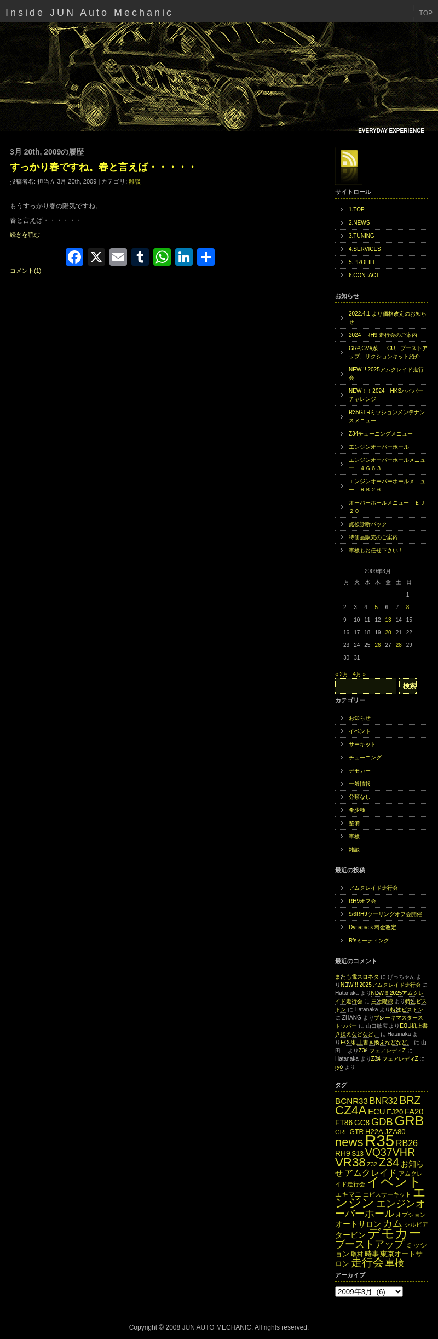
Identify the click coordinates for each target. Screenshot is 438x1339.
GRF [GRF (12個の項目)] (341, 1132)
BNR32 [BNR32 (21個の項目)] (384, 1101)
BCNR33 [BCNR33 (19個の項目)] (351, 1101)
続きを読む (25, 234)
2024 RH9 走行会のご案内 (383, 335)
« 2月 (341, 674)
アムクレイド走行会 (373, 888)
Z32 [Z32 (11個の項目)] (372, 1164)
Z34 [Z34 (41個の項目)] (389, 1162)
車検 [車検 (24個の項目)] (394, 1262)
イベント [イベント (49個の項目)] (394, 1182)
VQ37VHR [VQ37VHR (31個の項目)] (390, 1152)
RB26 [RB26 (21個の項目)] (407, 1143)
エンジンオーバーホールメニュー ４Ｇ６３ (387, 464)
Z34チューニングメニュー (381, 434)
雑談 (135, 181)
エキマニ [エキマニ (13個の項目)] (348, 1194)
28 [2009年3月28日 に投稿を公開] (399, 645)
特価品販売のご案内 (373, 537)
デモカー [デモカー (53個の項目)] (394, 1233)
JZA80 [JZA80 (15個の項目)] (395, 1132)
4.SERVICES (365, 249)
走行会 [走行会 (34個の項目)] (367, 1262)
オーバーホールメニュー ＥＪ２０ (387, 507)
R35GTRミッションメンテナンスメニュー (387, 416)
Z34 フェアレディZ (382, 1051)
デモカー (360, 771)
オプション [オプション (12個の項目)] (411, 1214)
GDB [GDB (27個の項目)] (382, 1122)
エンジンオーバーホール (379, 447)
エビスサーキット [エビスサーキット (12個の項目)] (387, 1194)
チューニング (365, 757)
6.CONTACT (364, 275)
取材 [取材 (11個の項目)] (357, 1254)
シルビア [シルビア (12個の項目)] (416, 1224)
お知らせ (360, 718)
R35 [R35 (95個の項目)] (379, 1140)
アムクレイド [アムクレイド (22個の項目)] (370, 1172)
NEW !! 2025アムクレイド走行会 (386, 374)
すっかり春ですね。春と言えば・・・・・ (103, 167)
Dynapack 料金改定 (372, 927)
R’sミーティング (369, 940)
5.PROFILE (363, 262)
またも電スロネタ (357, 977)
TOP (426, 13)
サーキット (362, 744)
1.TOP (357, 210)
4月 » (359, 674)
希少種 (357, 810)
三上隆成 (382, 1001)
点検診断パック (368, 524)
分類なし (360, 797)
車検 (354, 836)
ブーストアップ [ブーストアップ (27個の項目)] (369, 1244)
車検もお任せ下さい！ (376, 550)
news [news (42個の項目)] (349, 1142)
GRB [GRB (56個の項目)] (409, 1120)
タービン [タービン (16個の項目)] (350, 1235)
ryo (339, 1067)
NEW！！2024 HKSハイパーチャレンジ (386, 395)
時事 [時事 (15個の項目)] (372, 1254)
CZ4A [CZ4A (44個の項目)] (350, 1110)
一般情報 (360, 784)
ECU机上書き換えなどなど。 (376, 1042)
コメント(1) (25, 270)
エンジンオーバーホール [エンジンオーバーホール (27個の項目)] (380, 1208)
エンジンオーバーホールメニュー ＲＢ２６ (387, 485)
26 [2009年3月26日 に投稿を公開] (377, 645)
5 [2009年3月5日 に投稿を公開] (376, 607)
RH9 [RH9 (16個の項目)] (342, 1153)
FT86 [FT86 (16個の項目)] (344, 1123)
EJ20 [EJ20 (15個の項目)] (395, 1112)
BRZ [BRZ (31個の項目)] (409, 1100)
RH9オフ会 (362, 901)
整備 (354, 823)
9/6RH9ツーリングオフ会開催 (385, 914)
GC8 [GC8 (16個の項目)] (362, 1123)
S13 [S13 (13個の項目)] (357, 1154)
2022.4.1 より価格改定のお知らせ (388, 318)
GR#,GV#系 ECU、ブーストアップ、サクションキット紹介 (388, 352)
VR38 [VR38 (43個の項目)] (350, 1162)
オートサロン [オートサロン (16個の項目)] (358, 1224)
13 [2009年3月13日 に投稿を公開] (388, 620)
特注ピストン (406, 1009)
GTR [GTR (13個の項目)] (357, 1132)
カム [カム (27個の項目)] (392, 1223)
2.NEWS (359, 223)
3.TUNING (361, 236)
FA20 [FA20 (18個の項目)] (414, 1111)
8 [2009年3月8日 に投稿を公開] (408, 607)
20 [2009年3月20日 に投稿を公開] (388, 633)
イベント (360, 731)
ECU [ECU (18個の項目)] (376, 1111)
